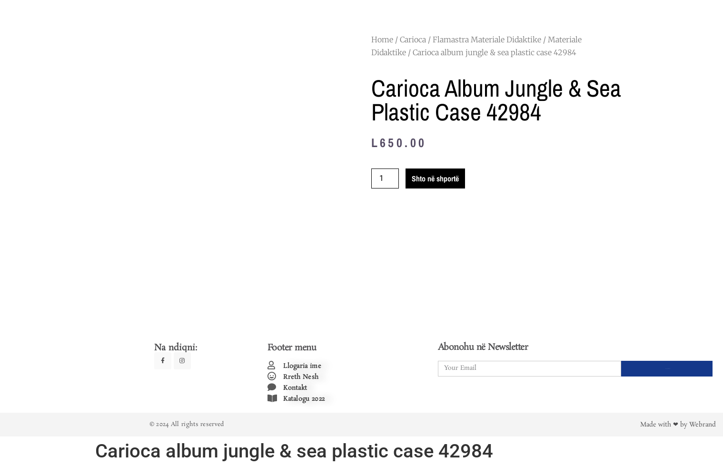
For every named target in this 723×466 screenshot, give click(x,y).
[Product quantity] (385, 178)
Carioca (413, 39)
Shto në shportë (435, 178)
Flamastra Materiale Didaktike (487, 39)
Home (382, 39)
